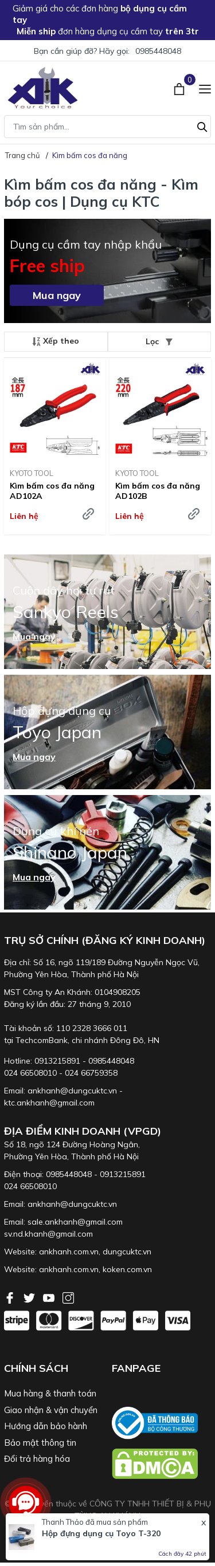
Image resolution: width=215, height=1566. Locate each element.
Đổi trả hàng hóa (37, 1458)
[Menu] (205, 87)
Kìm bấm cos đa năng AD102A (52, 491)
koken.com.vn (127, 1269)
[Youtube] (50, 1297)
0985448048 (158, 51)
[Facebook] (11, 1297)
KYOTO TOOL (31, 473)
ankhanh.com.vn (69, 1251)
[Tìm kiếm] (202, 125)
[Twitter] (30, 1297)
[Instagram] (68, 1297)
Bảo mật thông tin (40, 1442)
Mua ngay (57, 295)
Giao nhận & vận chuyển (50, 1409)
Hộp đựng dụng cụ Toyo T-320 (101, 1533)
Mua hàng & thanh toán (50, 1393)
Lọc (159, 341)
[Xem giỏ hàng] (180, 87)
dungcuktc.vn (127, 1251)
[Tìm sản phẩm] (107, 126)
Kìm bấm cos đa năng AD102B (157, 491)
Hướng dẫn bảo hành (45, 1426)
